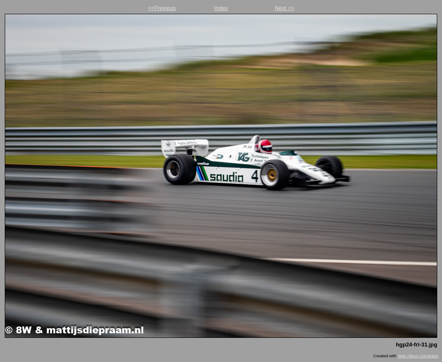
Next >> (284, 8)
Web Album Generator (418, 355)
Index (220, 8)
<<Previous (162, 8)
